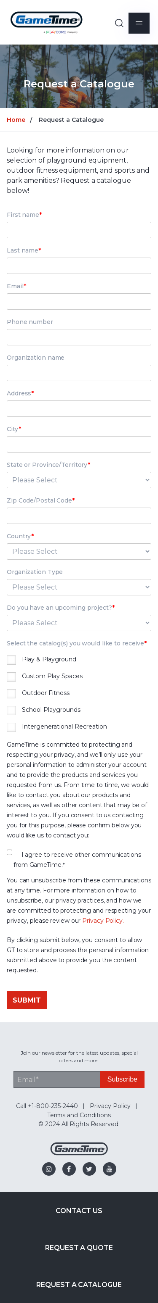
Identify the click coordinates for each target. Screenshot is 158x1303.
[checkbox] (79, 694)
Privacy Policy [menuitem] (110, 1106)
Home (16, 120)
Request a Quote (79, 1248)
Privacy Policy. (103, 920)
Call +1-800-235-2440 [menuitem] (47, 1106)
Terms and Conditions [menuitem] (79, 1115)
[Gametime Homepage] (79, 1153)
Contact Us (79, 1211)
